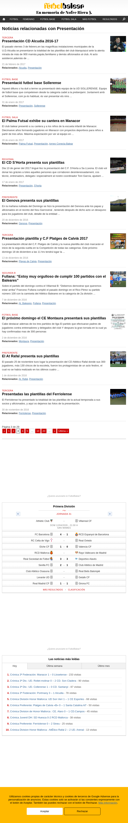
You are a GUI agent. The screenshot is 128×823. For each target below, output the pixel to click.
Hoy (15, 666)
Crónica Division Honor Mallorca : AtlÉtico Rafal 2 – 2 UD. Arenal (47, 729)
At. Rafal (23, 379)
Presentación (35, 67)
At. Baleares (25, 303)
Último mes (104, 666)
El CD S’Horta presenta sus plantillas (33, 163)
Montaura (24, 341)
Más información (107, 802)
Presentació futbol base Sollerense (31, 83)
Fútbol (14, 19)
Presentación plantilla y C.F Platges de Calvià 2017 (45, 238)
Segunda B (9, 273)
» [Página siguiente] (54, 430)
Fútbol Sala (69, 19)
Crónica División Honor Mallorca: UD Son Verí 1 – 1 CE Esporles (47, 699)
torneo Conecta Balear (61, 143)
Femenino (28, 19)
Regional (8, 159)
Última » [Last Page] (63, 430)
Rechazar (82, 811)
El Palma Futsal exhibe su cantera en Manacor (41, 121)
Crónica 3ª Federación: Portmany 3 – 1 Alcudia (37, 693)
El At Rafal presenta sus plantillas (30, 356)
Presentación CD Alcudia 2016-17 (30, 41)
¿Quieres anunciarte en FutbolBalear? (64, 496)
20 (44, 430)
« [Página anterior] (4, 430)
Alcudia (23, 67)
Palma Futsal (26, 143)
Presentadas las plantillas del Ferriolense (37, 394)
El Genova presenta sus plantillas (30, 200)
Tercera (7, 37)
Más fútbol (89, 19)
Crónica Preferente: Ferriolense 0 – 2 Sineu (35, 723)
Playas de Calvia (27, 261)
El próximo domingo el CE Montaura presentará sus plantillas (54, 318)
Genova (23, 223)
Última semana (54, 666)
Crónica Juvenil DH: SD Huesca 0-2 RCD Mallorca (39, 717)
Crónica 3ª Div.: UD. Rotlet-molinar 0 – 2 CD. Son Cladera (43, 680)
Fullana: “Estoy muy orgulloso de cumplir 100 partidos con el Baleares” (54, 278)
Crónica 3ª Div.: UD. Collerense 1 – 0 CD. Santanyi (39, 686)
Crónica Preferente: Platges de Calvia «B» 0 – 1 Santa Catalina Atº (48, 705)
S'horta (38, 185)
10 (37, 430)
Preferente (10, 197)
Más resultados (53, 590)
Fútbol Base (47, 19)
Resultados (110, 19)
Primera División (64, 506)
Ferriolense (25, 413)
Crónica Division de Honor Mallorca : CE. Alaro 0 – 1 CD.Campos (47, 711)
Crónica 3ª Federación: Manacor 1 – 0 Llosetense (38, 674)
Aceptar (44, 811)
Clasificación (76, 590)
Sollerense (39, 105)
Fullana (37, 303)
